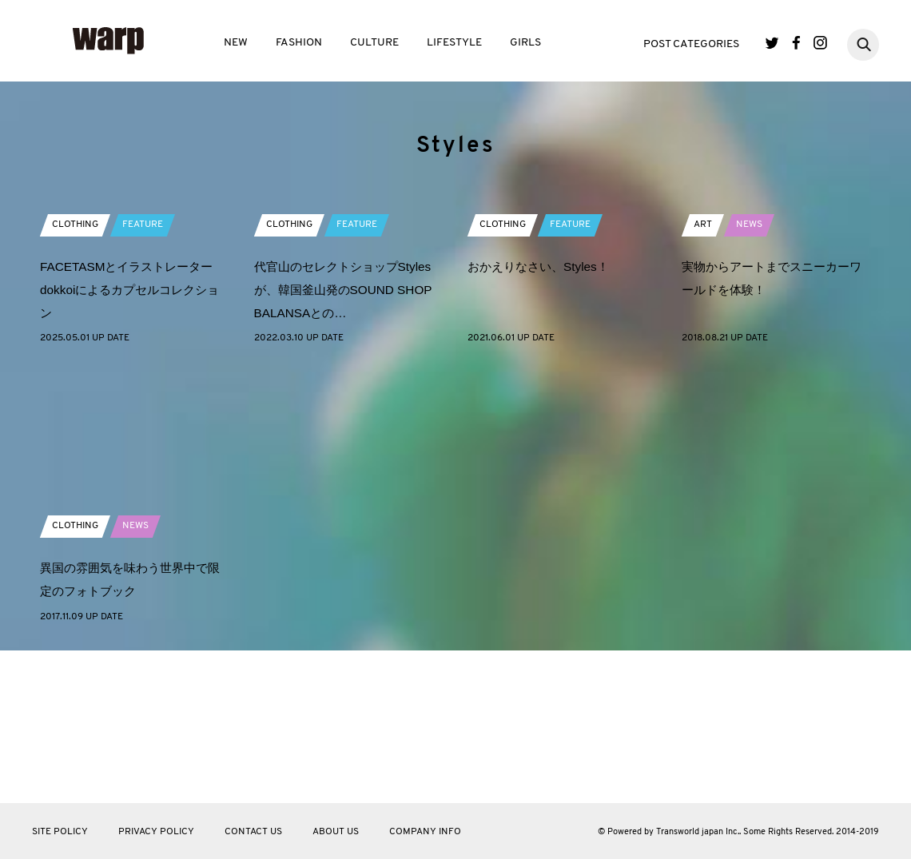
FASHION (299, 43)
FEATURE (142, 367)
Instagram (820, 43)
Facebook (796, 43)
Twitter (772, 43)
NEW (236, 43)
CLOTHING (75, 367)
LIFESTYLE (454, 43)
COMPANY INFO (425, 832)
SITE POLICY (60, 832)
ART (703, 367)
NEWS (749, 367)
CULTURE (374, 43)
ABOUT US (335, 832)
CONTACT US (253, 832)
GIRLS (525, 43)
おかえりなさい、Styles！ (542, 409)
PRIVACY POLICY (156, 832)
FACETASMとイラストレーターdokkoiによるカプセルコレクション (131, 432)
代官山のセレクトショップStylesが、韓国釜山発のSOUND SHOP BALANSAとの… (348, 432)
